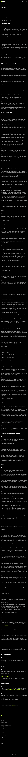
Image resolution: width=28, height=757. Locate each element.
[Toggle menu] (26, 1)
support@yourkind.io (5, 676)
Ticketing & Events (4, 722)
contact (13, 705)
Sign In (23, 1)
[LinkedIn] (15, 754)
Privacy (2, 17)
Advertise (2, 746)
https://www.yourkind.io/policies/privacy (14, 689)
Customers (2, 732)
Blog (2, 741)
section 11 (11, 429)
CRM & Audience (3, 723)
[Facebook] (12, 754)
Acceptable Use (7, 17)
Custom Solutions (4, 735)
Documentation (3, 734)
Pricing (2, 737)
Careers (2, 743)
